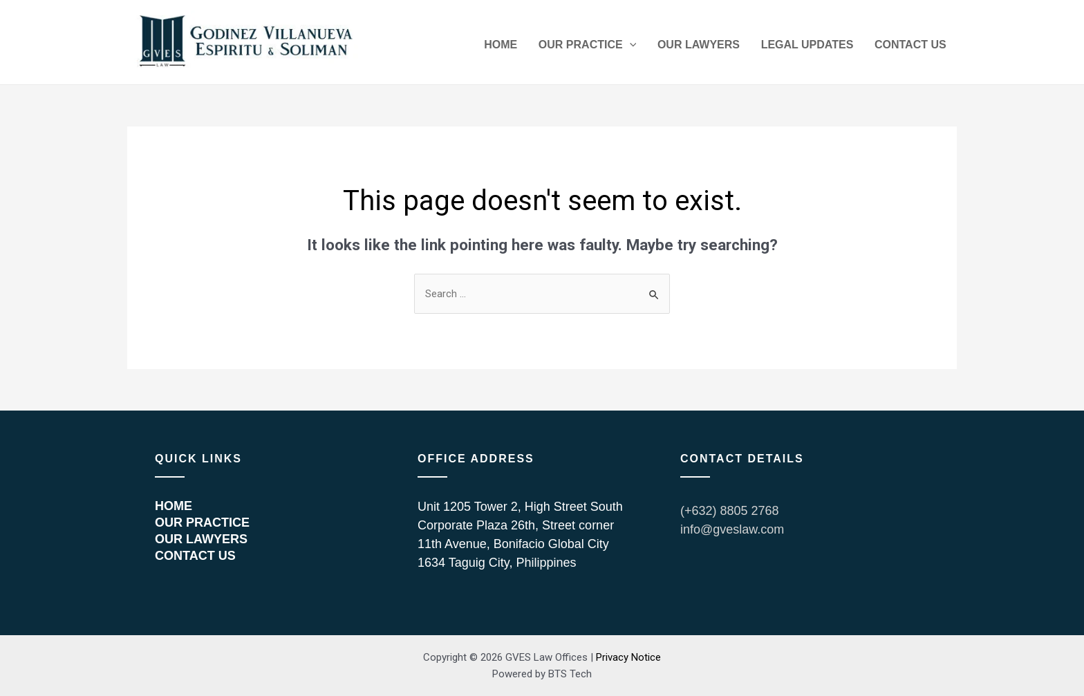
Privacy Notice (628, 657)
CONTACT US (912, 46)
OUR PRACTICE (603, 46)
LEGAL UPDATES (814, 46)
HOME (521, 46)
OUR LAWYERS (710, 46)
